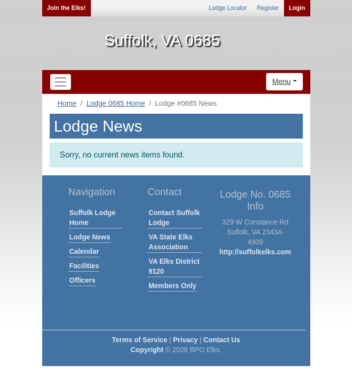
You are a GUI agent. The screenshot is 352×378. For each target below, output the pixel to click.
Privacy (185, 340)
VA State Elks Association (170, 242)
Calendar (84, 251)
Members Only (172, 286)
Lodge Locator (228, 7)
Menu (281, 81)
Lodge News (90, 237)
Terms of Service (139, 340)
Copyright (147, 350)
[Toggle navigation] (60, 82)
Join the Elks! (66, 7)
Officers (83, 280)
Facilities (84, 266)
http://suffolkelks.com (255, 252)
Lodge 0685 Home (115, 103)
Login (297, 7)
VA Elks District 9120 (174, 266)
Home (67, 103)
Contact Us (222, 340)
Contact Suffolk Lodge (174, 218)
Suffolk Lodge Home (93, 218)
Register (268, 7)
